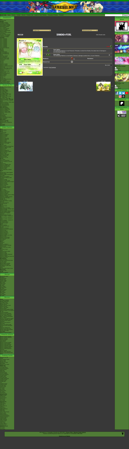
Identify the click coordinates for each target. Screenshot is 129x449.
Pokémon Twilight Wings (5, 109)
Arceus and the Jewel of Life (5, 314)
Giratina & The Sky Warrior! (5, 313)
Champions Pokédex (53, 15)
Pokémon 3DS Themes (4, 264)
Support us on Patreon (64, 436)
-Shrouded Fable (3, 377)
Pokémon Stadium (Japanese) (6, 254)
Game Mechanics (3, 56)
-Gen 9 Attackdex (3, 46)
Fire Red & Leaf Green (4, 226)
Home (9, 15)
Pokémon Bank (3, 173)
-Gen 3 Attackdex (3, 40)
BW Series (2, 291)
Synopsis (117, 86)
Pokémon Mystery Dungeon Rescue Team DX (5, 152)
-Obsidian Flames (3, 383)
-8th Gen (2, 61)
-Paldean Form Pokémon (5, 83)
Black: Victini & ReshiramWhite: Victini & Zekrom (6, 317)
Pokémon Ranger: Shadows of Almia (6, 218)
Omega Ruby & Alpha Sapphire (6, 172)
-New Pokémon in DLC (4, 82)
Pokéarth (61, 15)
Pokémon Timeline (4, 63)
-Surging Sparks (3, 375)
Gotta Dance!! (3, 341)
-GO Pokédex (3, 33)
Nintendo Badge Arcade (5, 187)
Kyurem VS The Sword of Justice (6, 318)
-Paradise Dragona (4, 416)
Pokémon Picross (3, 182)
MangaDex (2, 277)
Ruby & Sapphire (3, 225)
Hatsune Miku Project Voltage (6, 68)
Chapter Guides (3, 280)
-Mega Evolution (3, 369)
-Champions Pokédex (4, 36)
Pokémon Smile (3, 153)
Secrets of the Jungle (4, 330)
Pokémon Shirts (3, 75)
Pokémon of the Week (4, 58)
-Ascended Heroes (4, 367)
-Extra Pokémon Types (4, 359)
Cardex (1, 54)
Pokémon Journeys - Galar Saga (6, 99)
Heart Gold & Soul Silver (5, 207)
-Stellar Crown (3, 376)
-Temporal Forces (3, 379)
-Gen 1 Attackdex (3, 38)
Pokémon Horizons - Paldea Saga (7, 102)
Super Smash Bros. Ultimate (6, 169)
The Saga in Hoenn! (4, 93)
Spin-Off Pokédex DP (4, 52)
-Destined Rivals (3, 372)
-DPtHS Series (3, 390)
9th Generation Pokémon (5, 81)
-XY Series (2, 388)
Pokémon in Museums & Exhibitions (5, 70)
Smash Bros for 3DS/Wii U (5, 186)
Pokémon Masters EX (4, 139)
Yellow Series (3, 283)
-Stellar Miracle (3, 417)
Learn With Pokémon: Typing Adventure (6, 201)
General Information (4, 276)
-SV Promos (2, 396)
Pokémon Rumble (3, 209)
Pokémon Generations (4, 108)
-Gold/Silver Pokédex (4, 23)
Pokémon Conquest (4, 195)
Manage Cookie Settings (80, 432)
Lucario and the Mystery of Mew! (6, 309)
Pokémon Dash (3, 230)
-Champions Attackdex (4, 47)
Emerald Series (3, 287)
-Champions (2, 59)
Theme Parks (3, 76)
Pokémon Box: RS (4, 232)
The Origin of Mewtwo (4, 300)
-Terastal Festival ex (4, 414)
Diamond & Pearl (3, 205)
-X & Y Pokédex (3, 27)
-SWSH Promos (3, 397)
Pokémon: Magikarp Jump (5, 164)
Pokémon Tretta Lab (4, 192)
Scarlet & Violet (3, 132)
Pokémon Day (3, 72)
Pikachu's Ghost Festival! (5, 343)
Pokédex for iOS (3, 203)
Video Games (7, 127)
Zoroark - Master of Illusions (5, 315)
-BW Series (2, 389)
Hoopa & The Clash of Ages (5, 324)
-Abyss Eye (2, 402)
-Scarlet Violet (3, 385)
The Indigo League (4, 90)
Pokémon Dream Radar (5, 191)
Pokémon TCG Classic (4, 364)
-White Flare (2, 371)
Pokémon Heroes (3, 306)
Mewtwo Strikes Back (4, 301)
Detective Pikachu (3, 167)
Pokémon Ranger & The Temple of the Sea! (7, 311)
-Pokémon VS (3, 424)
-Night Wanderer (3, 418)
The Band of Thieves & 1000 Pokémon (6, 178)
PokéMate (2, 240)
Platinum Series (3, 289)
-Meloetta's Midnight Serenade (6, 319)
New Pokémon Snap (4, 155)
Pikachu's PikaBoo (4, 339)
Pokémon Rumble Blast (5, 197)
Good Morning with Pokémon (6, 117)
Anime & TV (7, 85)
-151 (1, 382)
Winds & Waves (3, 130)
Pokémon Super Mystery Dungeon (7, 181)
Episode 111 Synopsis (120, 67)
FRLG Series (2, 286)
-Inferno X (2, 406)
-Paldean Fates (3, 380)
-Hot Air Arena (3, 412)
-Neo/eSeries (2, 392)
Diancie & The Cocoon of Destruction (5, 323)
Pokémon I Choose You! (5, 327)
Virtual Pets (2, 266)
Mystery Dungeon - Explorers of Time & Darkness (6, 220)
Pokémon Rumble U (4, 193)
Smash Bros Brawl (4, 222)
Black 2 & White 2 (3, 190)
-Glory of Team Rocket (4, 411)
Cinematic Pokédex (4, 55)
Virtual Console (3, 262)
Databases (7, 17)
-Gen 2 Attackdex (3, 39)
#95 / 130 (26, 81)
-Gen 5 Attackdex (3, 42)
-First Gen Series (3, 393)
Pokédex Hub (30, 15)
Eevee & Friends (3, 350)
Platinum (2, 206)
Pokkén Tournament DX (5, 166)
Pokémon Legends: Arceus (5, 147)
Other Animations (3, 118)
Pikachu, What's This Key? (5, 351)
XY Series (2, 293)
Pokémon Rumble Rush (5, 165)
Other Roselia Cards (100, 34)
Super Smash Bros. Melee (5, 247)
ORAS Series (3, 294)
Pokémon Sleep (3, 141)
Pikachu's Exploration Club (5, 345)
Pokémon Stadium (4, 255)
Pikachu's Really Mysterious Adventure (5, 349)
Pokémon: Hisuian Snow (5, 111)
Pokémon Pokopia (3, 135)
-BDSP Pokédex (3, 31)
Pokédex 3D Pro (3, 199)
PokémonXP (2, 67)
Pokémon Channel (4, 231)
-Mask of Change (3, 419)
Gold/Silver (2, 242)
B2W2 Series (2, 292)
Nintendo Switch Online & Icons (6, 268)
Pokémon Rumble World (5, 180)
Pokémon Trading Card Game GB (7, 256)
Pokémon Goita (3, 270)
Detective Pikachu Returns (5, 142)
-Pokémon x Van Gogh (4, 71)
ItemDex (2, 48)
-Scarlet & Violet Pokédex (5, 34)
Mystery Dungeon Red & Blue (6, 235)
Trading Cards (7, 355)
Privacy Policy (69, 432)
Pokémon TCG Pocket (4, 143)
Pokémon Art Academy (4, 176)
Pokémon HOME (3, 148)
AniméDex (2, 87)
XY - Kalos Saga (3, 97)
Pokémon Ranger (3, 234)
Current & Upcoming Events (5, 79)
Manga (7, 274)
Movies (7, 297)
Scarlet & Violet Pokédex (40, 15)
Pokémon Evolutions (4, 110)
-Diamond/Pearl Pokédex (5, 25)
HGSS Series (3, 290)
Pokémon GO (3, 137)
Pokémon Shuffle (3, 179)
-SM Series (2, 387)
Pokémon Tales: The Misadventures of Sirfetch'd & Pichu (6, 122)
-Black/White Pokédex (4, 26)
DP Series (2, 288)
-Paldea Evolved (3, 384)
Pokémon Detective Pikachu (5, 332)
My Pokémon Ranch (4, 221)
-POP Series (2, 400)
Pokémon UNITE (3, 140)
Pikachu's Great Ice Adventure (6, 346)
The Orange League (4, 91)
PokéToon (2, 113)
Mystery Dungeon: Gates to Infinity (7, 194)
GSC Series (2, 284)
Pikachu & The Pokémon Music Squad (6, 353)
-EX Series (2, 391)
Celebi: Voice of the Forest (5, 305)
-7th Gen (2, 62)
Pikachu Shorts (7, 334)
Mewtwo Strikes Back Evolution (6, 329)
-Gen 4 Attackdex (3, 41)
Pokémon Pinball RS (4, 233)
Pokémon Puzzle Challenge (5, 245)
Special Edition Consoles (5, 263)
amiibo (1, 267)
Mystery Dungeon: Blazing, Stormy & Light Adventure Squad (7, 211)
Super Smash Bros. (4, 257)
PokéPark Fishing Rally (4, 238)
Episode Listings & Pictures (5, 86)
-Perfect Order (3, 366)
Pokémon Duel (3, 185)
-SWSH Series (3, 386)
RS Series (2, 285)
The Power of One (3, 302)
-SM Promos (2, 398)
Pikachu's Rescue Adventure (6, 337)
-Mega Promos (3, 395)
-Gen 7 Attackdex (3, 44)
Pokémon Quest (3, 168)
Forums (13, 15)
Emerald (2, 227)
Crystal (1, 243)
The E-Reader (3, 239)
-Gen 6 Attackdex (3, 43)
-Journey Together (3, 373)
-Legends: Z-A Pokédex (5, 35)
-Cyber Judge (3, 422)
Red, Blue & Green (4, 249)
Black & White (3, 189)
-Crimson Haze (3, 420)
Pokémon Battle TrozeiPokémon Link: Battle (6, 175)
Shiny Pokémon (3, 106)
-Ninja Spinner (3, 403)
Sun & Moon (2, 159)
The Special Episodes (4, 104)
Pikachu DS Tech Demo (5, 237)
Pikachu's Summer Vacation (5, 336)
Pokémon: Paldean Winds (5, 112)
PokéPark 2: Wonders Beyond (6, 196)
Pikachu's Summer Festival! (5, 342)
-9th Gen (2, 60)
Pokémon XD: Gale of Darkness (6, 229)
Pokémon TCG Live (4, 157)
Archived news (3, 20)
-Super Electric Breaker (4, 415)
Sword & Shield (3, 145)
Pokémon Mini (3, 246)
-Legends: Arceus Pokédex (5, 32)
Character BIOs (3, 278)
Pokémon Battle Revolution (5, 214)
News (1, 19)
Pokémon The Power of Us (5, 328)
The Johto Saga (3, 92)
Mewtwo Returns (3, 304)
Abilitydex (2, 50)
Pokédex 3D (2, 198)
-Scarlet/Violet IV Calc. (4, 57)
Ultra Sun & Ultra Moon (4, 160)
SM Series (2, 295)
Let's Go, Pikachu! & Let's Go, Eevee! (6, 162)
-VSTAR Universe (3, 423)
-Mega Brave (2, 407)
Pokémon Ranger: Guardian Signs (7, 208)
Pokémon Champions (4, 134)
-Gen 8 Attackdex (3, 45)
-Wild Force (2, 421)
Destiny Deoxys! (3, 308)
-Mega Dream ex (3, 405)
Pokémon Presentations (5, 73)
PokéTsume (2, 125)
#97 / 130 (103, 81)
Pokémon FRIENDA (4, 272)
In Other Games (3, 261)
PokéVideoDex (3, 116)
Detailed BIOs (3, 279)
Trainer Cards (3, 360)
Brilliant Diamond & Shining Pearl (7, 146)
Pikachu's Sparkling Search (5, 347)
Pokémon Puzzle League (5, 251)
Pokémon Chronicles (4, 103)
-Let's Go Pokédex (4, 29)
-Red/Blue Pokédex (4, 22)
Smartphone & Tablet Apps (5, 265)
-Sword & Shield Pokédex (5, 30)
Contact (18, 15)
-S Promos (2, 428)
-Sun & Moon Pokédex (4, 28)
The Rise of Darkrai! (4, 312)
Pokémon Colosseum (4, 228)
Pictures (118, 70)
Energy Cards (3, 361)
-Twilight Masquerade (4, 378)
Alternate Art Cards (4, 362)
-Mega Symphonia (3, 408)
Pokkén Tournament (4, 184)
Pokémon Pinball (3, 253)
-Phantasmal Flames (4, 368)
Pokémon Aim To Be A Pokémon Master (6, 101)
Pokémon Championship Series (6, 65)
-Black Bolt (2, 370)
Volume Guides (3, 281)
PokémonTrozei (3, 236)
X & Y (1, 171)
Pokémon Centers (3, 64)
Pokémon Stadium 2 (4, 244)
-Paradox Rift (2, 381)
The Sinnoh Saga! (3, 95)
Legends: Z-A (3, 133)
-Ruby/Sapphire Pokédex (5, 24)
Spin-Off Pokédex (3, 51)
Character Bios (3, 88)
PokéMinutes (2, 115)
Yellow (1, 250)
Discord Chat (2, 78)
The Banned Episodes (4, 105)
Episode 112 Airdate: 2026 (119, 83)
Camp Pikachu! (3, 340)
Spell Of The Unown (4, 303)
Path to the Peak (3, 114)
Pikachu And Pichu (4, 338)
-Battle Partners (3, 413)
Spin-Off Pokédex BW (4, 53)
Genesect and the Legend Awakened (5, 321)
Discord (23, 15)
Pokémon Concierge (4, 120)
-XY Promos (2, 399)
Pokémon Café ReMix (4, 138)
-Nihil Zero (2, 404)
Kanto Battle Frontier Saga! (5, 94)
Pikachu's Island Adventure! (5, 344)
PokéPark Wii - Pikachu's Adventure (5, 213)
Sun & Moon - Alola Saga (5, 98)
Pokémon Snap (3, 252)
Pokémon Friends (3, 136)
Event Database (3, 80)
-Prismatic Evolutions (4, 374)
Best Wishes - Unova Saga (5, 96)
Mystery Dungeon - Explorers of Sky (6, 216)
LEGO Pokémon (3, 74)
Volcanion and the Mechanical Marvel (6, 326)
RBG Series (2, 282)
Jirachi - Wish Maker (4, 307)
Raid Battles (2, 363)
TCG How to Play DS (4, 202)
